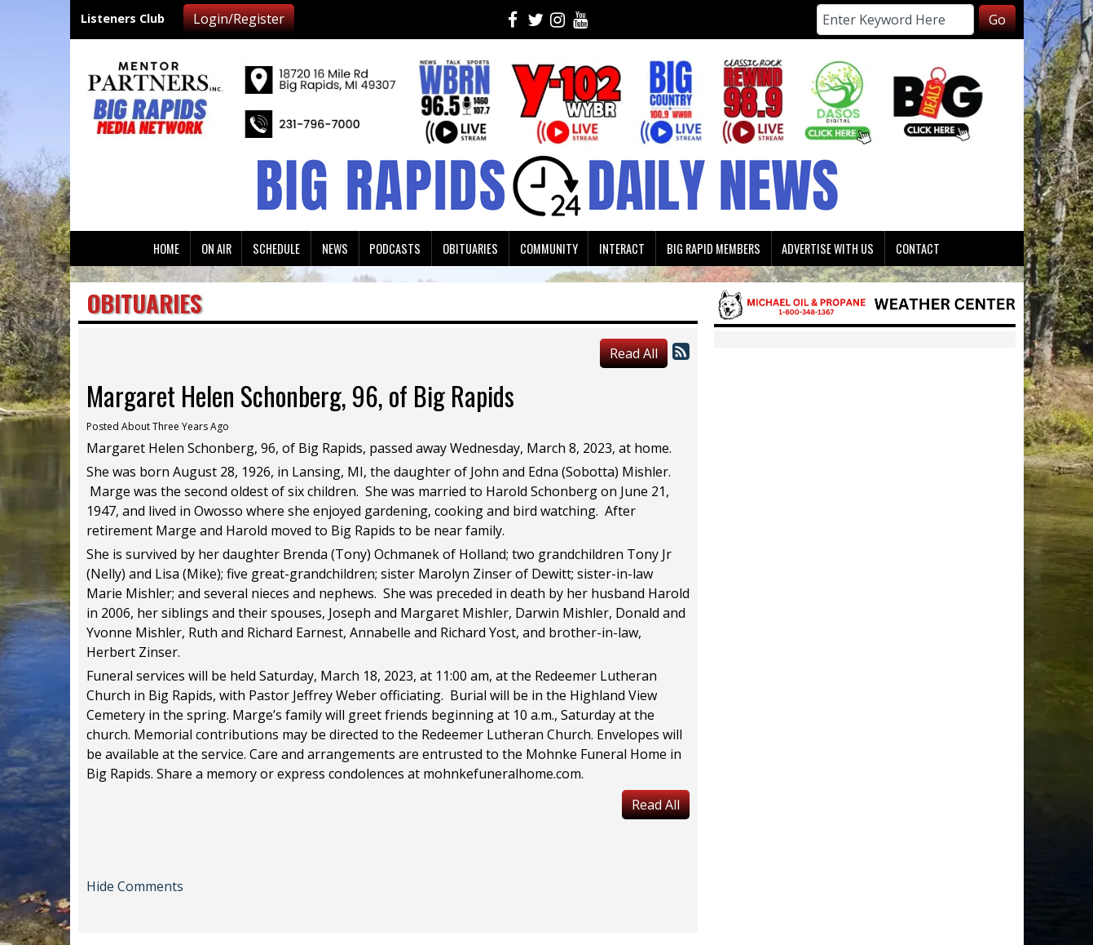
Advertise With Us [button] (828, 248)
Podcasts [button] (395, 248)
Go (997, 20)
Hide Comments (134, 886)
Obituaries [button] (470, 248)
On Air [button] (216, 248)
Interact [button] (622, 248)
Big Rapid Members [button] (713, 248)
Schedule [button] (276, 248)
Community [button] (549, 248)
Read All (634, 353)
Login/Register (238, 19)
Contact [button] (918, 248)
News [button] (335, 248)
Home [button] (166, 248)
